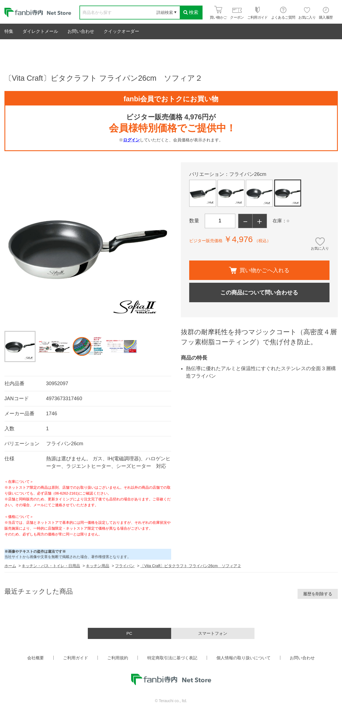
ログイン (131, 139)
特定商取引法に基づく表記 (172, 657)
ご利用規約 (117, 657)
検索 (190, 12)
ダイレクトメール (40, 31)
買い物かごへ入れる (259, 270)
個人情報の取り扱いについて (243, 657)
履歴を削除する (317, 593)
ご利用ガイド (75, 657)
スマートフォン (212, 633)
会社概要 (35, 657)
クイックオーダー (121, 31)
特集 (8, 31)
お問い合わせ (81, 31)
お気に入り (320, 248)
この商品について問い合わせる (259, 292)
